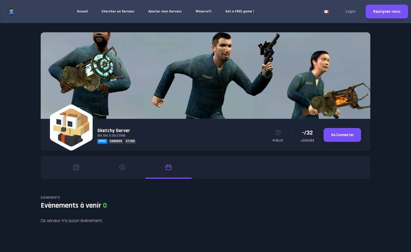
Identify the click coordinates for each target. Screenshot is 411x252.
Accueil (82, 11)
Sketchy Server (113, 130)
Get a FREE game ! (239, 11)
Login (350, 11)
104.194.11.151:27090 (111, 136)
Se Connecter (342, 135)
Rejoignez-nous (387, 11)
